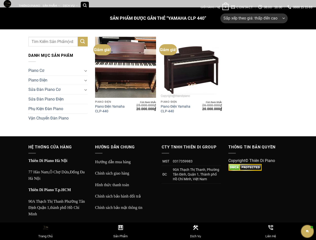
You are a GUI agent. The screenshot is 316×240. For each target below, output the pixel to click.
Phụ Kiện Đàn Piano (45, 108)
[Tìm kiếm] (85, 6)
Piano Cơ (36, 70)
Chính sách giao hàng (112, 173)
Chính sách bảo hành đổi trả (118, 196)
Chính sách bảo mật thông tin (118, 207)
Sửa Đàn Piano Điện (46, 99)
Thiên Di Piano (29, 5)
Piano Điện (37, 80)
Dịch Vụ (70, 5)
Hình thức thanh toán (112, 185)
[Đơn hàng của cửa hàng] (254, 18)
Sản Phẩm (51, 5)
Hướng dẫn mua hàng (113, 162)
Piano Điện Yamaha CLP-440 (110, 108)
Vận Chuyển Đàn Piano (48, 118)
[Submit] (83, 41)
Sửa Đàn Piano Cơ (44, 89)
